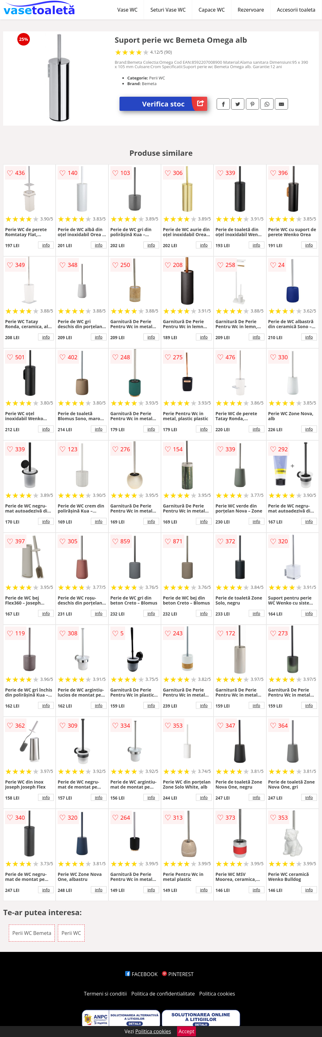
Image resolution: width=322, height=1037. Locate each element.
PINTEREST (177, 974)
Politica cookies (217, 993)
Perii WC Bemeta (31, 933)
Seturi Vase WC (168, 9)
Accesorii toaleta (296, 9)
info (46, 245)
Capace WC (211, 9)
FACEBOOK (141, 974)
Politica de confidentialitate (163, 993)
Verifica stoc (174, 104)
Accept (186, 1031)
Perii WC (71, 933)
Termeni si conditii (105, 993)
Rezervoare (251, 9)
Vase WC (127, 9)
